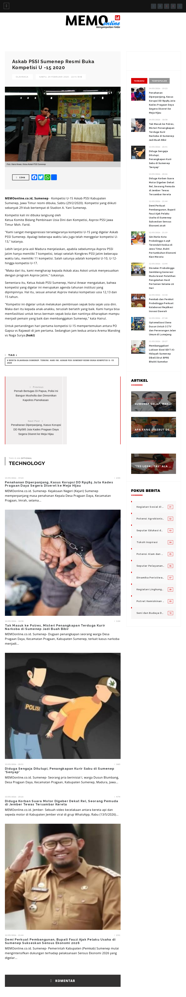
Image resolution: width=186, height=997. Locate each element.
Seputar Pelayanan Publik (150, 565)
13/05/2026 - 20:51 (14, 735)
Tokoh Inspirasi (147, 542)
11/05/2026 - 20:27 (158, 341)
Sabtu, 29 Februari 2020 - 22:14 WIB (60, 77)
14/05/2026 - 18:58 (14, 592)
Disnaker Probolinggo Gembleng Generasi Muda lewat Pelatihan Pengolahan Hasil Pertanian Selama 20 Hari (162, 278)
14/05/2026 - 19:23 (14, 448)
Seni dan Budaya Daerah (150, 613)
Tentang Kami (78, 989)
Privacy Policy (173, 989)
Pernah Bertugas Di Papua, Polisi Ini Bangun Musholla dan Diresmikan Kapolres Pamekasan (34, 395)
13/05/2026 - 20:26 (14, 767)
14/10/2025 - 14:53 (154, 424)
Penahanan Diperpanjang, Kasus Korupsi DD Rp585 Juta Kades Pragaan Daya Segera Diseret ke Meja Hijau (59, 454)
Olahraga (22, 77)
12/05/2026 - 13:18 (158, 295)
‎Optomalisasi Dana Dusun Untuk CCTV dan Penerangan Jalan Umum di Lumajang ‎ (162, 328)
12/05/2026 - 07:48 (158, 318)
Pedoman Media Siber (132, 989)
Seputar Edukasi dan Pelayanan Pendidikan (150, 530)
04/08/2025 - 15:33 (154, 461)
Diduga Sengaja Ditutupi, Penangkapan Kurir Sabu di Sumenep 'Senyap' (59, 740)
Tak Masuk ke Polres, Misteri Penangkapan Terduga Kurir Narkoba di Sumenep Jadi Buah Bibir (55, 597)
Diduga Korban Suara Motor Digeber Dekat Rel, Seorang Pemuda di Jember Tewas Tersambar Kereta (61, 773)
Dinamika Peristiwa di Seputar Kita (150, 577)
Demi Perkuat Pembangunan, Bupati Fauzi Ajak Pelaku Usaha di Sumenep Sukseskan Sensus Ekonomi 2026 (60, 911)
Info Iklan (110, 989)
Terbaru (139, 80)
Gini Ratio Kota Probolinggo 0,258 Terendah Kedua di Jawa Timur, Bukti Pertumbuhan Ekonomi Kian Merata (162, 247)
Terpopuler (159, 80)
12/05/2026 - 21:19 (158, 232)
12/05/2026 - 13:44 (158, 264)
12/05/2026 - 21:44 (14, 906)
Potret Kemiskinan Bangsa (150, 601)
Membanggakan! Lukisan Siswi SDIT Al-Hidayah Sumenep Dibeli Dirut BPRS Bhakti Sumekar (162, 354)
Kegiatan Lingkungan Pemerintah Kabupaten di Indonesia (150, 589)
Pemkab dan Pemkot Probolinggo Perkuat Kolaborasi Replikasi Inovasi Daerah (161, 305)
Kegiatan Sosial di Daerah (150, 506)
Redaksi (95, 989)
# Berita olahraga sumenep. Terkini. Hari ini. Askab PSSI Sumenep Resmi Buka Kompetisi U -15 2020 (60, 361)
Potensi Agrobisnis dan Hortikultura (150, 518)
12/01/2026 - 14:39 (154, 398)
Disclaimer (155, 989)
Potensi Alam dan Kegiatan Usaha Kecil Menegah (150, 554)
